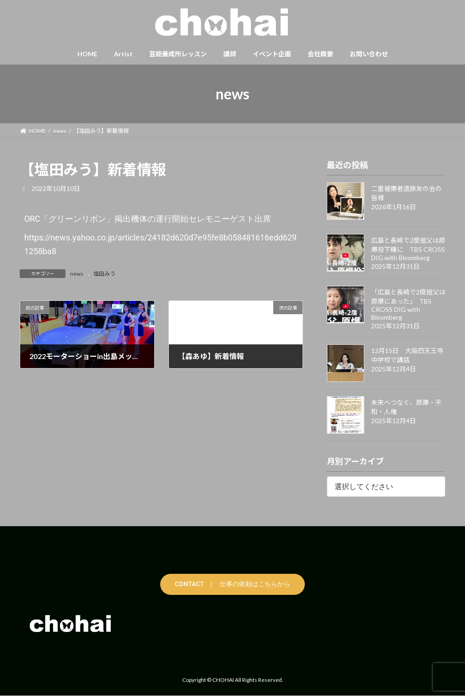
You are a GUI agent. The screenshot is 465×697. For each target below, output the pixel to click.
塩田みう (104, 273)
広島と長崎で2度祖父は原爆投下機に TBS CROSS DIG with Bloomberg (408, 248)
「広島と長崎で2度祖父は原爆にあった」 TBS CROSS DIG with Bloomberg (408, 304)
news (76, 273)
